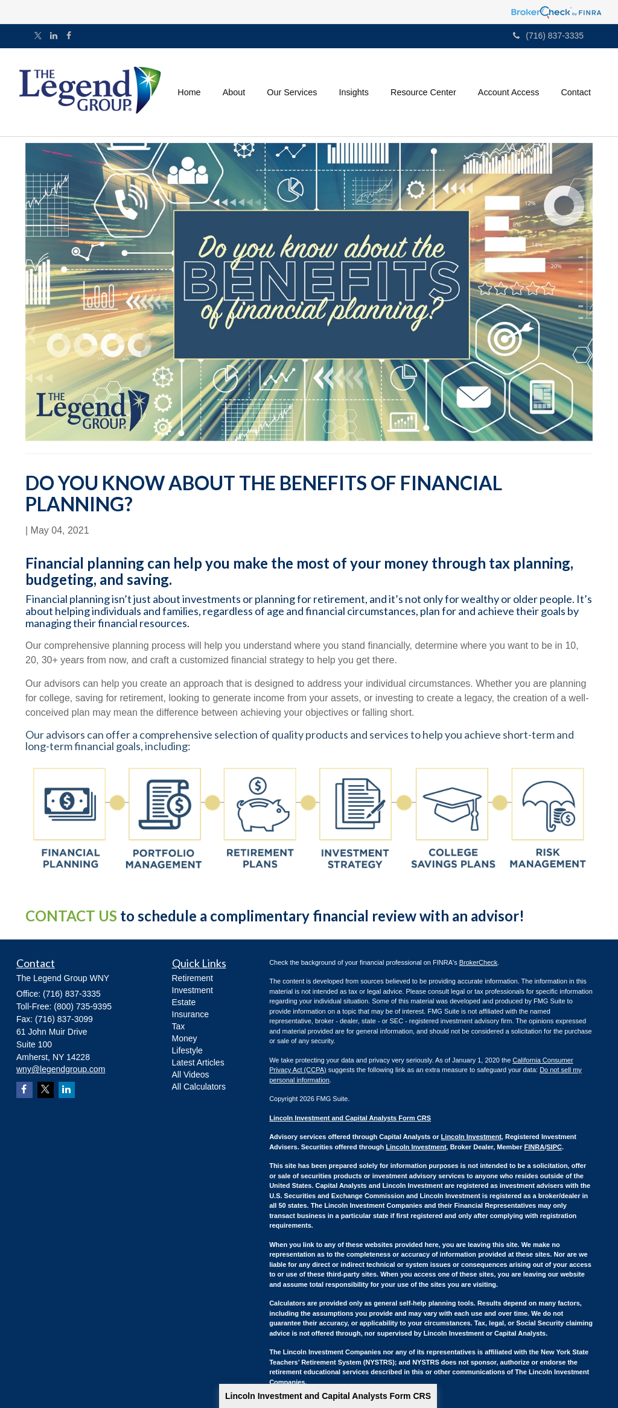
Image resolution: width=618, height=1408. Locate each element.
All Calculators (199, 1086)
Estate (184, 1002)
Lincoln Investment (471, 1136)
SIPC (554, 1147)
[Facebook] (68, 36)
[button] (234, 92)
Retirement (192, 978)
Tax (178, 1026)
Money (184, 1038)
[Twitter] (38, 36)
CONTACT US (71, 915)
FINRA (534, 1147)
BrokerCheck (478, 962)
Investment (192, 990)
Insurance (190, 1014)
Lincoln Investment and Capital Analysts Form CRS (328, 1396)
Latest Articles (198, 1062)
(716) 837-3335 (548, 35)
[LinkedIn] (53, 36)
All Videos (190, 1074)
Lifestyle (187, 1050)
